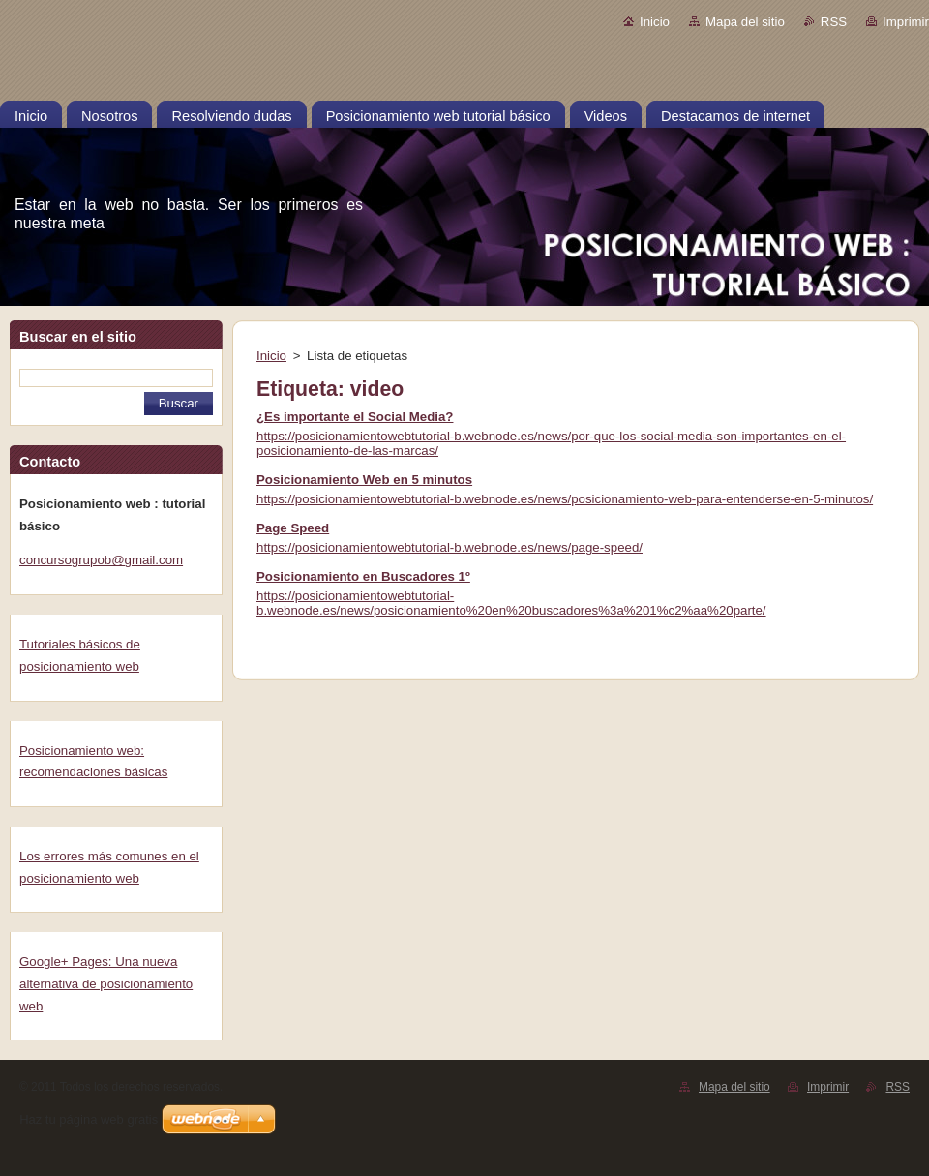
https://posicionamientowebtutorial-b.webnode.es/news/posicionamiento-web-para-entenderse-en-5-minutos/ (564, 499)
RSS (834, 22)
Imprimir (906, 22)
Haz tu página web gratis (88, 1119)
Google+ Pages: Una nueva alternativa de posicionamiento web (106, 983)
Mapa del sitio (745, 22)
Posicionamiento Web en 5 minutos (364, 479)
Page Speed (292, 528)
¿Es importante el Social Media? (354, 416)
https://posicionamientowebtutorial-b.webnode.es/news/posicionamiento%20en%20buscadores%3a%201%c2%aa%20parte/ (511, 603)
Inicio (655, 22)
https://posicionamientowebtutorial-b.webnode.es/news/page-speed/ (449, 547)
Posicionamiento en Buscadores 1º (363, 576)
